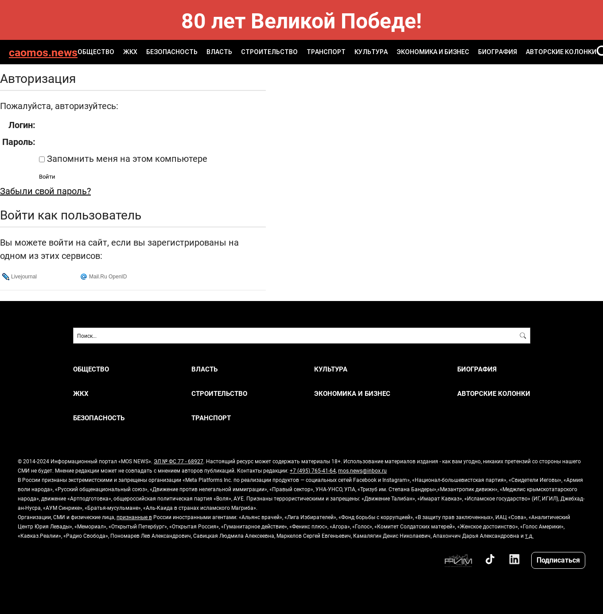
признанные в (134, 516)
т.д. (529, 535)
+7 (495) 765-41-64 (313, 470)
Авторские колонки (561, 51)
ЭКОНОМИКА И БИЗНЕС (433, 51)
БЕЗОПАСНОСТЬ (172, 51)
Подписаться (558, 559)
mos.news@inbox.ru (362, 470)
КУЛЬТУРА (371, 51)
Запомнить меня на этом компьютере (126, 158)
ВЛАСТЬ (219, 51)
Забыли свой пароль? (45, 190)
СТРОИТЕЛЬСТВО (269, 51)
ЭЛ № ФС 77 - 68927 (178, 461)
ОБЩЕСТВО (96, 51)
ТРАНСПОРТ (326, 51)
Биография (497, 51)
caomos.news (43, 52)
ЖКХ (130, 51)
